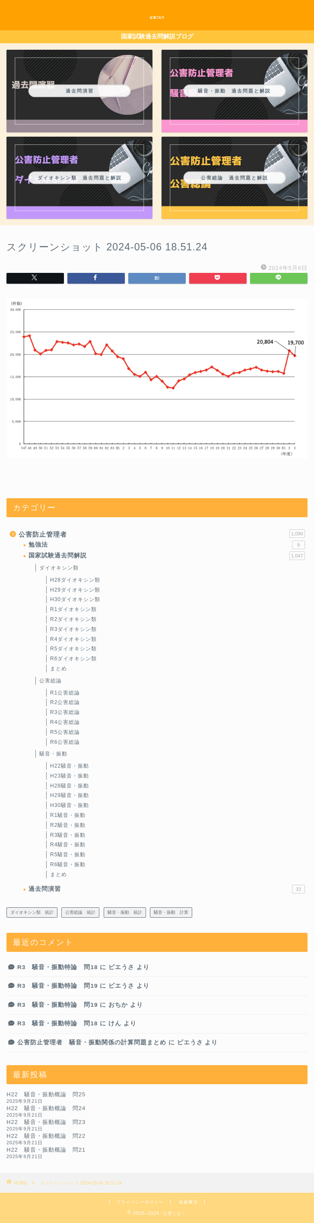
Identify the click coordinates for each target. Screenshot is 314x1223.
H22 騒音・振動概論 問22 (46, 1136)
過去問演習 (167, 889)
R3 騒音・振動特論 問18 (57, 967)
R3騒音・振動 (68, 835)
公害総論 (50, 681)
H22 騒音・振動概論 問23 (46, 1122)
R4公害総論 (65, 722)
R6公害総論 (65, 742)
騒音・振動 (53, 754)
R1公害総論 (65, 693)
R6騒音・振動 (68, 864)
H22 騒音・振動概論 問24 (46, 1108)
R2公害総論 (65, 702)
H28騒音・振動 (69, 786)
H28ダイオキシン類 (75, 580)
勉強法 (167, 545)
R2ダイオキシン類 (73, 619)
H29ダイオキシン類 (75, 590)
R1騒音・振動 (68, 815)
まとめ (58, 669)
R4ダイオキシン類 (73, 639)
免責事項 (188, 1202)
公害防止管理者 (162, 533)
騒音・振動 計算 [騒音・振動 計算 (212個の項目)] (171, 912)
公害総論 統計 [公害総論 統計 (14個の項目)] (80, 912)
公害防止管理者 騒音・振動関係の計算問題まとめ (91, 1042)
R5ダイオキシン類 (73, 649)
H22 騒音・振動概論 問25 (46, 1094)
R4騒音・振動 (68, 845)
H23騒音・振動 (69, 776)
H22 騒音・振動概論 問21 (46, 1149)
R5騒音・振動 (68, 855)
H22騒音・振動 (69, 766)
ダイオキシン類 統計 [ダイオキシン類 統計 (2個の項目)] (32, 912)
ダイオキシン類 (59, 568)
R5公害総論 (65, 732)
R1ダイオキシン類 (73, 609)
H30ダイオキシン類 (75, 599)
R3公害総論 (65, 712)
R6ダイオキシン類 (73, 659)
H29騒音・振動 (69, 795)
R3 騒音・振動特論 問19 (57, 986)
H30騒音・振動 (69, 805)
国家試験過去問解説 (167, 555)
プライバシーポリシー (140, 1202)
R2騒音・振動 (68, 825)
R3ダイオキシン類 (73, 629)
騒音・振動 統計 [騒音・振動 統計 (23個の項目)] (125, 912)
